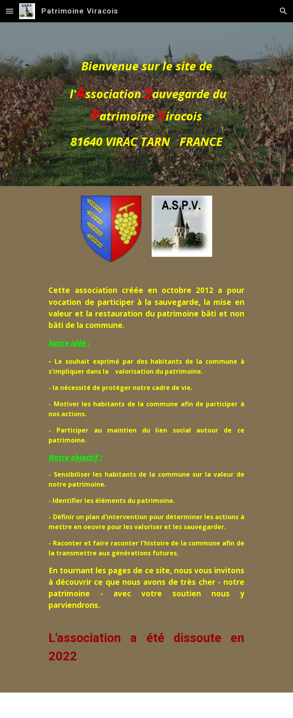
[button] (9, 11)
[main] (146, 104)
